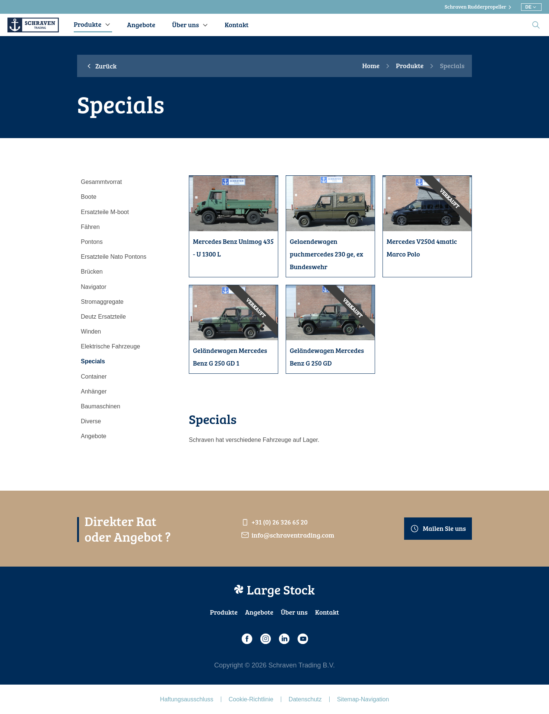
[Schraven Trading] (33, 24)
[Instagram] (265, 638)
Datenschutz (305, 699)
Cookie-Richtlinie (251, 699)
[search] (536, 25)
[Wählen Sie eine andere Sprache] (531, 7)
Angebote (259, 612)
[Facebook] (246, 638)
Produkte (409, 66)
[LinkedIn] (283, 638)
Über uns (294, 612)
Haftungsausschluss (186, 699)
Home (371, 66)
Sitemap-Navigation (363, 699)
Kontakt (327, 612)
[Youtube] (302, 638)
